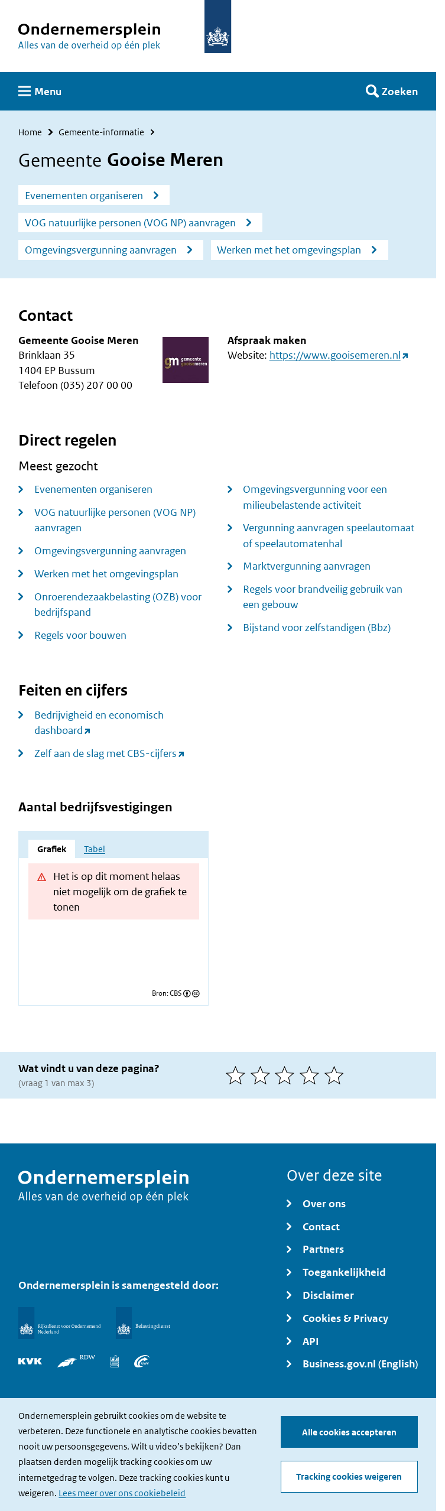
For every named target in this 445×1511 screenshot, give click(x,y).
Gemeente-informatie (101, 132)
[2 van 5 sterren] (263, 1075)
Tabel (94, 848)
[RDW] (76, 1361)
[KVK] (30, 1361)
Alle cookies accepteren (349, 1432)
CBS (176, 993)
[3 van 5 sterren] (287, 1075)
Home (30, 132)
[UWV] (142, 1361)
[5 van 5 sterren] (336, 1075)
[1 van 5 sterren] (238, 1075)
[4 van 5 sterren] (312, 1075)
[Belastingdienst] (143, 1323)
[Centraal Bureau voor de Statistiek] (115, 1361)
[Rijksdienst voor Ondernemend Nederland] (59, 1323)
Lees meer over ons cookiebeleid (122, 1493)
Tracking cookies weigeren (349, 1477)
